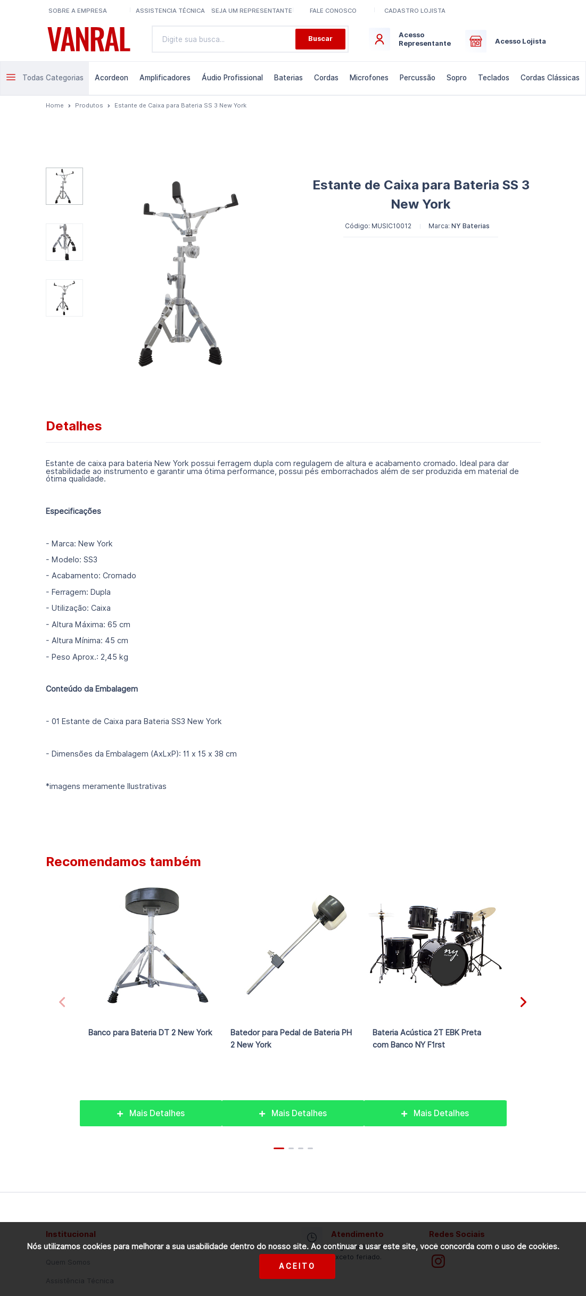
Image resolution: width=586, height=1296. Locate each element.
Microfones (369, 77)
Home (55, 105)
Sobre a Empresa (77, 10)
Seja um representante (251, 10)
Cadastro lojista (414, 10)
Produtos (89, 105)
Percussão (417, 77)
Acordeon (111, 77)
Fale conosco (333, 10)
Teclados (493, 77)
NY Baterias (470, 226)
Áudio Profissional (232, 77)
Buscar (320, 39)
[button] (524, 1002)
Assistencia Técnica (170, 10)
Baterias (288, 77)
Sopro (457, 77)
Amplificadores (165, 77)
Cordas (326, 77)
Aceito (297, 1266)
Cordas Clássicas (550, 77)
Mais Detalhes (151, 1113)
